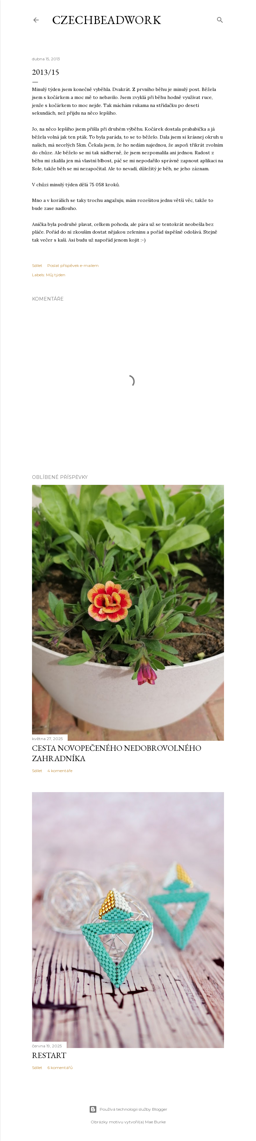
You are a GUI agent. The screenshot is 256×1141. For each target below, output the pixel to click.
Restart (49, 1055)
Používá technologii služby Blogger (128, 1109)
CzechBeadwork (106, 20)
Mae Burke (155, 1121)
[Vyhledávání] (220, 18)
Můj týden (55, 274)
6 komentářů (60, 1067)
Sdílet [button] (37, 265)
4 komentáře (59, 770)
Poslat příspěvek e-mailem (73, 265)
